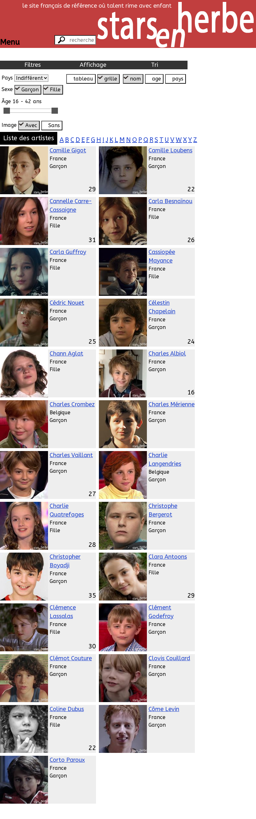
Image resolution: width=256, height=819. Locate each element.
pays (177, 79)
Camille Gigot (68, 150)
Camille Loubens (170, 150)
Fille (55, 90)
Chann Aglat (66, 353)
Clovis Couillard (169, 658)
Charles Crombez (72, 404)
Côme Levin (163, 709)
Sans (54, 125)
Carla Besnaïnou (170, 201)
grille (110, 79)
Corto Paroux (67, 759)
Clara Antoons (167, 556)
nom (135, 79)
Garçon (30, 90)
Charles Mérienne (171, 404)
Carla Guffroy (68, 252)
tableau (83, 79)
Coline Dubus (67, 709)
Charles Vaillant (71, 455)
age (156, 79)
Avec (31, 125)
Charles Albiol (167, 353)
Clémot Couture (71, 658)
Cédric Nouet (67, 302)
